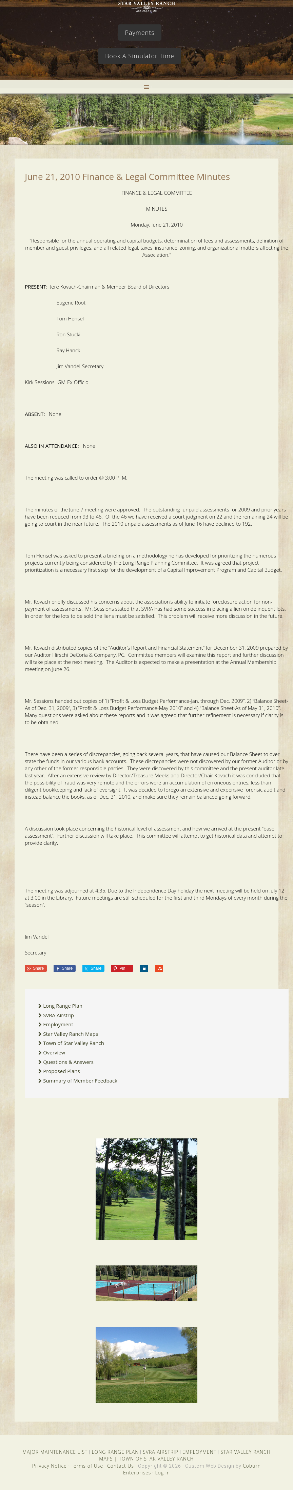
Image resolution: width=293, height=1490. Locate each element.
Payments (139, 32)
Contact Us (120, 1466)
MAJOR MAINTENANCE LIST (54, 1452)
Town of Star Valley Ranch (73, 1043)
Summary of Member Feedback (80, 1080)
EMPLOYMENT (199, 1452)
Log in (162, 1472)
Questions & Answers (68, 1061)
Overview (54, 1052)
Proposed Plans (61, 1071)
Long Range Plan (62, 1005)
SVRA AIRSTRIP (160, 1452)
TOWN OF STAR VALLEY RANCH (156, 1458)
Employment (58, 1024)
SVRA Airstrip (58, 1015)
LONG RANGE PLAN (115, 1452)
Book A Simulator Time (139, 56)
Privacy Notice (49, 1466)
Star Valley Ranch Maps (70, 1033)
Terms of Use (87, 1466)
